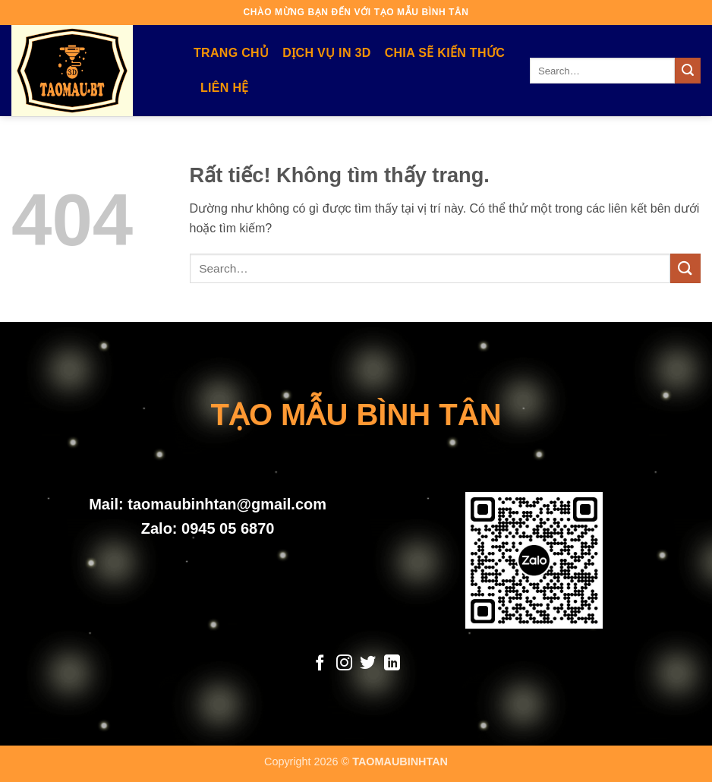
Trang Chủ (231, 52)
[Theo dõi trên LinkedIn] (392, 664)
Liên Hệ (224, 87)
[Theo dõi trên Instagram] (344, 664)
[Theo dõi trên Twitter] (368, 664)
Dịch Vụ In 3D (326, 52)
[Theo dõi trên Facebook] (320, 664)
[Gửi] (688, 71)
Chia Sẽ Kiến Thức (445, 52)
